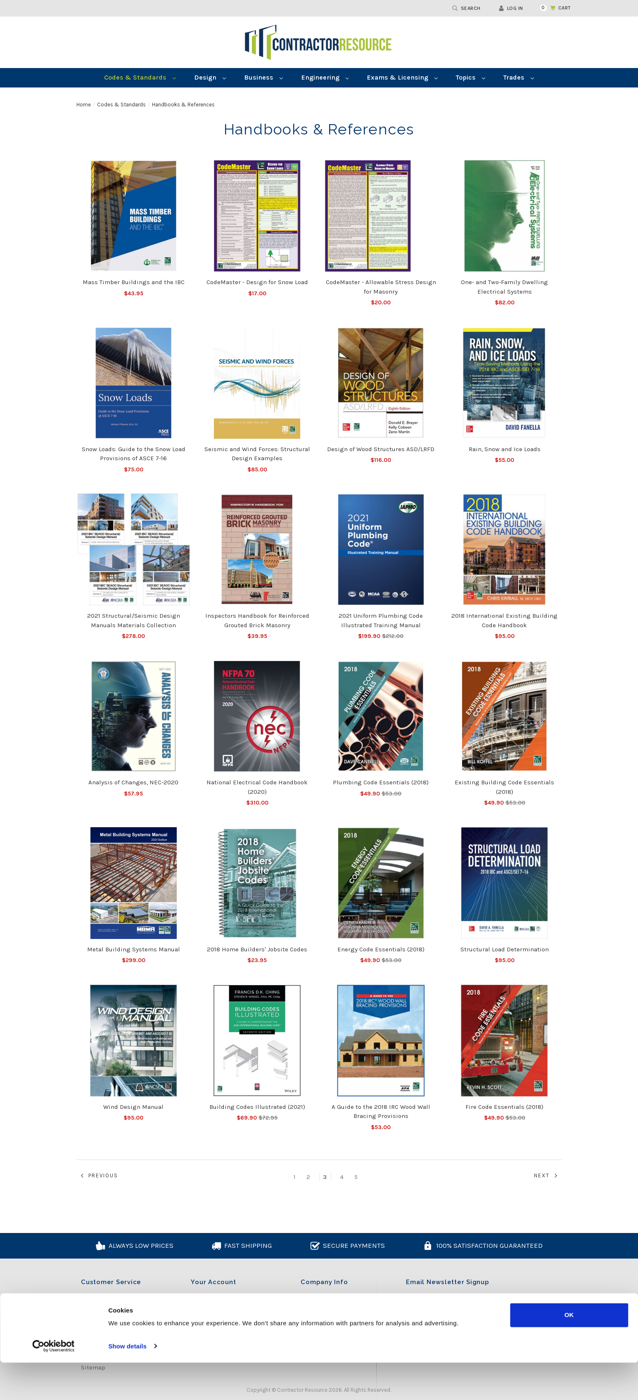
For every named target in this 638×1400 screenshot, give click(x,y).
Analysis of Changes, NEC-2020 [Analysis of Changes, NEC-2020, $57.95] (133, 782)
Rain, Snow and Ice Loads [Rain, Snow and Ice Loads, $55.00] (505, 449)
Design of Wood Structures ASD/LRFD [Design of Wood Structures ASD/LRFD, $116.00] (380, 449)
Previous (98, 1176)
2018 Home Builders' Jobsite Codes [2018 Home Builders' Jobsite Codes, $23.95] (257, 949)
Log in (510, 8)
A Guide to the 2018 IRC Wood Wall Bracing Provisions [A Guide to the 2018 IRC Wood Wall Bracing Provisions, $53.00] (381, 1111)
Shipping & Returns (110, 1320)
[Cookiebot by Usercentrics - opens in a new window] (53, 1384)
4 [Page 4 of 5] (342, 1177)
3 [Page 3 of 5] (325, 1177)
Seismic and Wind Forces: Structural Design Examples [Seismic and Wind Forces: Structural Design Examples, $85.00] (257, 453)
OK (569, 1352)
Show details (127, 1383)
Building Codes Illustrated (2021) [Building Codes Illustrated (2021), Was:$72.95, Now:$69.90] (257, 1107)
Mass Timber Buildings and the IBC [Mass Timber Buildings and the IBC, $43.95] (134, 282)
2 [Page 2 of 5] (308, 1177)
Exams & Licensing (402, 77)
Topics (470, 77)
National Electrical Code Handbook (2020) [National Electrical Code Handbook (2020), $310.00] (257, 787)
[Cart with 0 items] (551, 8)
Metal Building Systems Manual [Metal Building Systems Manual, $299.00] (133, 949)
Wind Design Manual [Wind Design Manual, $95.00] (133, 1107)
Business (263, 77)
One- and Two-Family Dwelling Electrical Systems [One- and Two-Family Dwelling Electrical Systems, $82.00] (504, 286)
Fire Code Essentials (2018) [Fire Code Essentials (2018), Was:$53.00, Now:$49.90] (504, 1107)
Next (547, 1176)
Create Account (213, 1309)
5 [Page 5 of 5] (356, 1177)
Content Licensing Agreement (124, 1297)
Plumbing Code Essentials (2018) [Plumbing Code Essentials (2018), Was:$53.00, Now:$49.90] (381, 782)
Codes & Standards (140, 77)
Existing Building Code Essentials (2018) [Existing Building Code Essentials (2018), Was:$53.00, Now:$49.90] (504, 787)
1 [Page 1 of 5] (295, 1177)
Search (466, 8)
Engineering (325, 77)
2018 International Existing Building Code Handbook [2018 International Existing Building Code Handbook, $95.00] (504, 620)
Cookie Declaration (108, 1309)
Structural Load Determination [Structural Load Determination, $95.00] (504, 949)
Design (210, 77)
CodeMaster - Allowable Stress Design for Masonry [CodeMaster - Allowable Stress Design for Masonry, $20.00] (381, 286)
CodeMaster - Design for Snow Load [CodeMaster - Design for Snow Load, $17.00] (257, 282)
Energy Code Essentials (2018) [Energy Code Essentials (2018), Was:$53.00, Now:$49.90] (381, 949)
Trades (518, 77)
